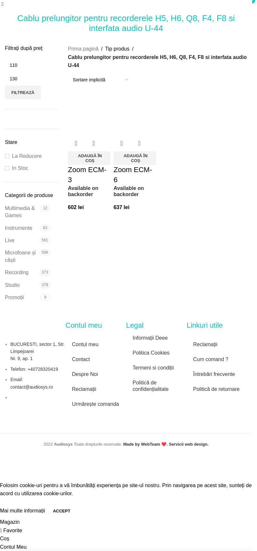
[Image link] (155, 403)
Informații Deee (150, 338)
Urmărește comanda (95, 404)
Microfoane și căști (20, 256)
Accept (61, 511)
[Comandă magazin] (100, 80)
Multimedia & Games (20, 211)
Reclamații (84, 389)
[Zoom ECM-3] (89, 114)
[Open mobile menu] (3, 4)
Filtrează (22, 92)
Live (9, 240)
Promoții (14, 297)
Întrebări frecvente (214, 374)
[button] (89, 158)
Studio (12, 285)
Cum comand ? (210, 359)
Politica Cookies (151, 353)
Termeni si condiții (153, 367)
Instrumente (18, 228)
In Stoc (20, 168)
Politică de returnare (216, 389)
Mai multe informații (23, 510)
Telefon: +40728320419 (34, 369)
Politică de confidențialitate (151, 386)
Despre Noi (85, 374)
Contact (81, 359)
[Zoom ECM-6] (135, 114)
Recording (17, 272)
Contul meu (85, 344)
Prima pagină (83, 49)
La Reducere (27, 156)
